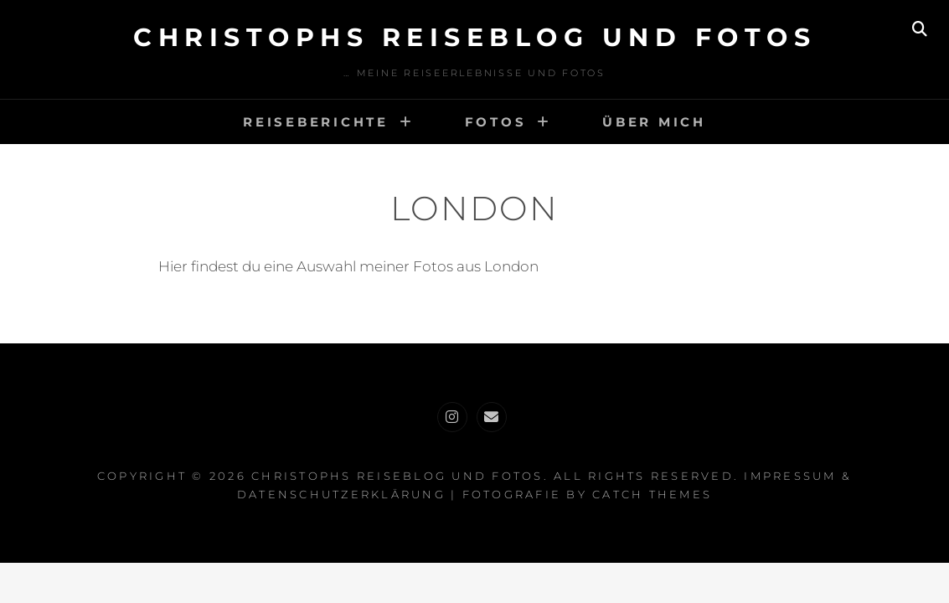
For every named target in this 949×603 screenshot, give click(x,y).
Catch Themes (652, 494)
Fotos (496, 122)
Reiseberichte (316, 122)
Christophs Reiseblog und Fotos (474, 37)
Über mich (654, 122)
